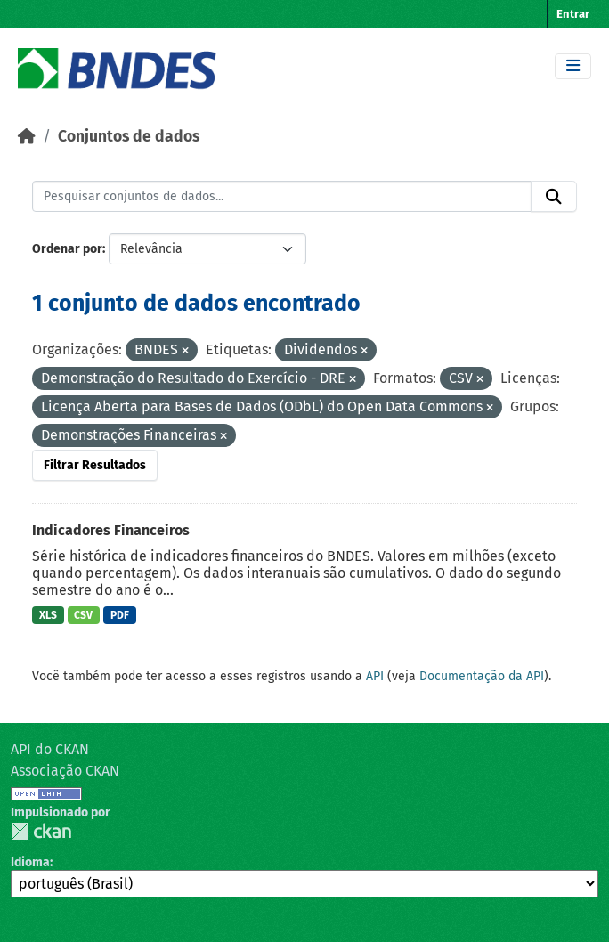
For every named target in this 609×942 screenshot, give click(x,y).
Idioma (30, 862)
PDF (119, 615)
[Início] (27, 136)
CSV (83, 615)
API (375, 676)
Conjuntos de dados (128, 136)
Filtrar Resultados (95, 465)
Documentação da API (481, 676)
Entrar (572, 13)
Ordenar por (67, 248)
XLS (48, 615)
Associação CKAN (65, 770)
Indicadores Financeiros (111, 530)
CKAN (41, 831)
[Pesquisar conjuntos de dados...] (282, 197)
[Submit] (554, 197)
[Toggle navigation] (573, 66)
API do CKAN (50, 749)
